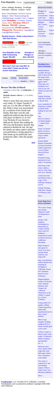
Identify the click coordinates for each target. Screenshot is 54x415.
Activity (13, 78)
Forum (19, 2)
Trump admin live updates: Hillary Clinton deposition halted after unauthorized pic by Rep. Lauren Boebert (45, 309)
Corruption (18, 18)
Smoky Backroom (41, 30)
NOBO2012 (27, 90)
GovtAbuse (21, 20)
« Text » (31, 81)
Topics (51, 12)
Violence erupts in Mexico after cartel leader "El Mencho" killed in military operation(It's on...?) (45, 337)
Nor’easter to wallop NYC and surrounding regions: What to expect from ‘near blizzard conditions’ (45, 366)
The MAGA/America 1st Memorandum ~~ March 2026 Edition (44, 120)
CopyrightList (29, 30)
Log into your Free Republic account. (45, 55)
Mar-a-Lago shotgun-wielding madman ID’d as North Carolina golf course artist (45, 324)
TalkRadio (22, 25)
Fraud (4, 20)
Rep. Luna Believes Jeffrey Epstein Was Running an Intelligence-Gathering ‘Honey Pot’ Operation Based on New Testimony (45, 268)
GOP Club (41, 18)
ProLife (28, 14)
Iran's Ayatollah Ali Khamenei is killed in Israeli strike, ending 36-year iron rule (45, 108)
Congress (30, 18)
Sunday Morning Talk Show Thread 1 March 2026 (44, 98)
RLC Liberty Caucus (42, 25)
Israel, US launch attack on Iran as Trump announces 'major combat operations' (44, 133)
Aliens (11, 16)
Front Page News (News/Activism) (44, 202)
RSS (33, 143)
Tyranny (29, 20)
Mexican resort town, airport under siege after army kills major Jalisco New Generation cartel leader (45, 352)
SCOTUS (21, 14)
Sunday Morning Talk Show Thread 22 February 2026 (44, 190)
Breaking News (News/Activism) (44, 65)
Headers (23, 81)
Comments (23, 78)
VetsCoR (41, 34)
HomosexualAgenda (21, 16)
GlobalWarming (7, 18)
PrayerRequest (12, 14)
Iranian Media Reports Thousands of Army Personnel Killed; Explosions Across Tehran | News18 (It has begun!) (45, 147)
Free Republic (8, 2)
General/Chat (42, 16)
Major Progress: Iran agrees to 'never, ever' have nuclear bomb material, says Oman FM (44, 251)
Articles (5, 78)
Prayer (4, 14)
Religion (41, 22)
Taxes (24, 18)
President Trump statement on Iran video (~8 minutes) (44, 160)
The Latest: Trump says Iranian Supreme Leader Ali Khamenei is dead (44, 212)
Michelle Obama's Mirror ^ (13, 95)
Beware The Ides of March (13, 87)
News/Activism (43, 20)
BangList (5, 16)
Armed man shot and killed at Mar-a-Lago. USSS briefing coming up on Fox (45, 180)
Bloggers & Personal (42, 12)
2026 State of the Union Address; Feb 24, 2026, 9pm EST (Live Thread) (44, 169)
